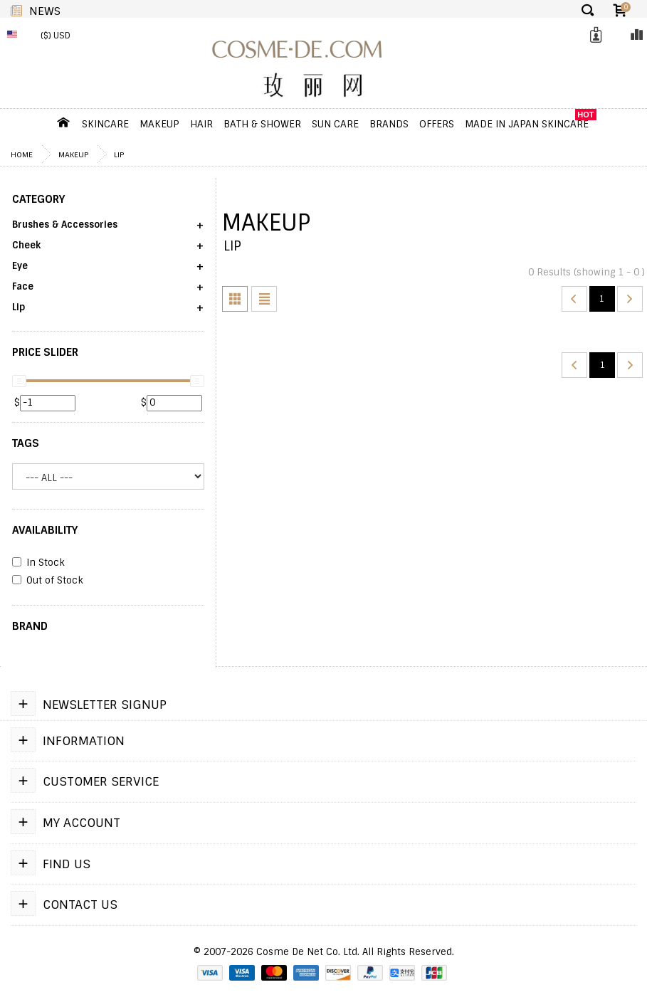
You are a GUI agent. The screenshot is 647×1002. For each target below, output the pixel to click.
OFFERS (436, 123)
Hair (201, 123)
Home (22, 154)
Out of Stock (47, 580)
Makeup (159, 123)
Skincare (105, 123)
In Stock (38, 563)
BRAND (30, 626)
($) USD (55, 35)
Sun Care (335, 123)
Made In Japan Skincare (527, 123)
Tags (25, 443)
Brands (389, 123)
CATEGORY (38, 199)
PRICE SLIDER (45, 352)
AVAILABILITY (45, 530)
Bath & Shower (262, 123)
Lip (119, 154)
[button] (108, 229)
